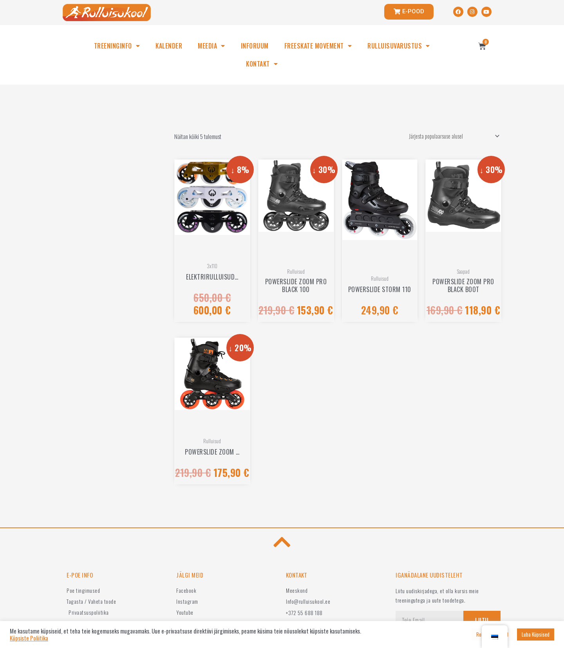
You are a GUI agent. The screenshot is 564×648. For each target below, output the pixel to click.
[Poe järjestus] (449, 137)
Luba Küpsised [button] (536, 634)
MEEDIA (211, 46)
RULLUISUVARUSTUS (398, 46)
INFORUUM (255, 46)
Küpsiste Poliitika (29, 638)
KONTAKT (262, 64)
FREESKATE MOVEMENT (318, 46)
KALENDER (168, 46)
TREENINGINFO (117, 46)
